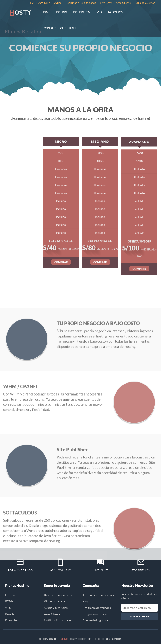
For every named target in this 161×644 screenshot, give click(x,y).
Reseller (10, 614)
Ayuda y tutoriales (56, 607)
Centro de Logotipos (96, 620)
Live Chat (106, 2)
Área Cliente (123, 2)
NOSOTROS (115, 12)
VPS (99, 12)
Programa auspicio (95, 614)
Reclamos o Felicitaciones (81, 2)
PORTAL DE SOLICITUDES (59, 28)
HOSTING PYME (82, 12)
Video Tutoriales (54, 601)
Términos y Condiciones (98, 595)
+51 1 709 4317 (40, 2)
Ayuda (58, 2)
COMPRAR (60, 252)
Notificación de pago (57, 620)
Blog (85, 601)
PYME (9, 601)
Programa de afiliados (97, 607)
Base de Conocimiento (58, 595)
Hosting (10, 595)
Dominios (11, 620)
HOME (46, 12)
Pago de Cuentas (145, 2)
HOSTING (61, 12)
